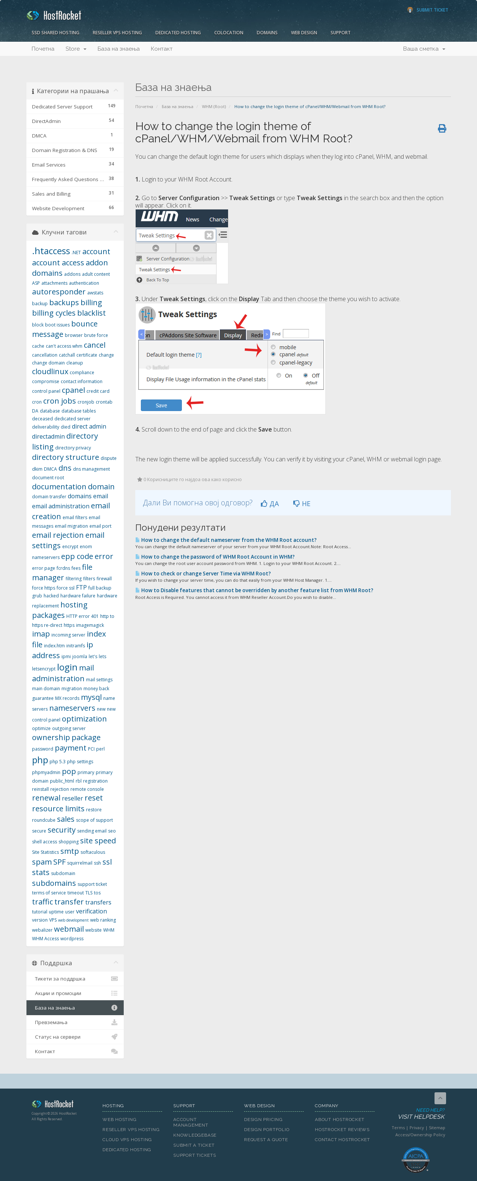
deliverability (45, 427)
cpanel (73, 390)
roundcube (44, 820)
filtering (74, 578)
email (100, 496)
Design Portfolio (266, 1129)
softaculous (92, 852)
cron (37, 402)
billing (91, 302)
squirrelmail (79, 863)
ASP (36, 283)
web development (73, 920)
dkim (37, 469)
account (96, 251)
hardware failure (77, 596)
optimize (41, 728)
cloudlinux (50, 371)
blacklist (91, 313)
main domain (46, 688)
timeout (75, 893)
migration (71, 688)
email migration (71, 526)
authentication (84, 283)
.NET (76, 252)
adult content (96, 274)
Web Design (304, 32)
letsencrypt (44, 669)
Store (76, 48)
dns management (91, 469)
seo (112, 831)
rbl (79, 781)
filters (89, 578)
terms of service (49, 893)
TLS (88, 893)
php (40, 760)
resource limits (58, 808)
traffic (42, 902)
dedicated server (72, 419)
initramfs (75, 645)
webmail (69, 929)
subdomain (63, 873)
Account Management (190, 1122)
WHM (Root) (214, 106)
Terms (398, 1127)
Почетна (43, 48)
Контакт (162, 48)
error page (43, 568)
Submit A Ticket (194, 1145)
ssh (97, 863)
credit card (98, 391)
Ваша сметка (424, 48)
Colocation (228, 32)
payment (70, 748)
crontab (104, 402)
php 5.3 (58, 761)
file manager (62, 572)
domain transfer (49, 496)
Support (341, 32)
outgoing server (69, 728)
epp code (77, 556)
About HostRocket (339, 1119)
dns (65, 468)
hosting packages (60, 610)
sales (66, 819)
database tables (78, 411)
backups (64, 302)
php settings (80, 761)
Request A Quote (266, 1139)
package (86, 737)
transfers (98, 902)
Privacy (417, 1127)
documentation (59, 486)
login (67, 667)
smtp (69, 851)
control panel (46, 391)
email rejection (58, 535)
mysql (91, 697)
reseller (72, 798)
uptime (56, 912)
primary (86, 772)
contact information (81, 381)
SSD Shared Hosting (55, 32)
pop (69, 771)
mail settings (99, 679)
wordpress (71, 938)
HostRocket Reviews (342, 1129)
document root (48, 477)
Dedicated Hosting (178, 32)
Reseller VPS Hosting (117, 32)
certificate (86, 355)
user (70, 912)
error (104, 556)
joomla (79, 656)
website (93, 930)
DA (35, 411)
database (50, 411)
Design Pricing (263, 1119)
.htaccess (51, 250)
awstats (95, 293)
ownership (51, 737)
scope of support (94, 820)
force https (43, 588)
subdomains (54, 883)
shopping (69, 842)
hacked (51, 596)
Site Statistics (45, 852)
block (38, 325)
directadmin (48, 436)
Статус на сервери (75, 1036)
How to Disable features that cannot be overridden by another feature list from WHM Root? (254, 590)
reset (94, 798)
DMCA (50, 469)
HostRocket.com (61, 1105)
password (42, 749)
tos (97, 893)
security (62, 830)
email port (100, 526)
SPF (59, 862)
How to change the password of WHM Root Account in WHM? (215, 556)
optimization (84, 719)
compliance (82, 372)
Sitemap (437, 1127)
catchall (67, 355)
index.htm (54, 645)
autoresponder (59, 292)
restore (94, 809)
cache (38, 346)
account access (58, 263)
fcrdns (63, 568)
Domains (267, 32)
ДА (270, 503)
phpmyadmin (46, 772)
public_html (62, 781)
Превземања (75, 1022)
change (106, 355)
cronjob (86, 402)
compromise (45, 381)
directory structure (65, 457)
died (65, 427)
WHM (108, 930)
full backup (99, 588)
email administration (60, 506)
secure (39, 831)
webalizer (42, 930)
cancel (94, 345)
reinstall (40, 789)
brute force (96, 335)
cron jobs (59, 401)
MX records (67, 698)
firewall (104, 578)
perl (100, 749)
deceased (42, 419)
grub (37, 596)
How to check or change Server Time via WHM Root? (203, 573)
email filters (75, 517)
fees (76, 568)
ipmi (66, 656)
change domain (48, 363)
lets (102, 656)
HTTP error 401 (82, 616)
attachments (54, 283)
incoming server (68, 635)
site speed (98, 841)
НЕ (301, 503)
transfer (69, 902)
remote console (87, 789)
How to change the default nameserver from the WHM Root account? (226, 540)
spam (42, 862)
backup (40, 303)
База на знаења (119, 48)
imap (41, 634)
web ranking (103, 920)
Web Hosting (119, 1119)
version (40, 920)
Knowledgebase (195, 1135)
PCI (91, 749)
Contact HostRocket (342, 1139)
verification (91, 911)
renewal (46, 798)
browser (74, 335)
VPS (53, 920)
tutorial (39, 912)
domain (101, 486)
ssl (107, 862)
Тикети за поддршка (75, 978)
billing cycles (54, 313)
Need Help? (415, 1114)
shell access (44, 842)
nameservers (72, 708)
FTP (81, 587)
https (69, 625)
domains (80, 496)
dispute (109, 458)
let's (93, 656)
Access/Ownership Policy (420, 1134)
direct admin (89, 426)
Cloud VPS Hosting (127, 1139)
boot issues (57, 325)
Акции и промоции (75, 993)
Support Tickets (194, 1155)
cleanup (74, 363)
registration (95, 781)
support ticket (92, 884)
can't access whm (64, 346)
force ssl (66, 588)
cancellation (44, 355)
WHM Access (45, 938)
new (101, 709)
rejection (59, 789)
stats (41, 872)
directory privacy (73, 448)
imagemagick (90, 625)
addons (72, 274)
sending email (92, 831)
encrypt (70, 546)
